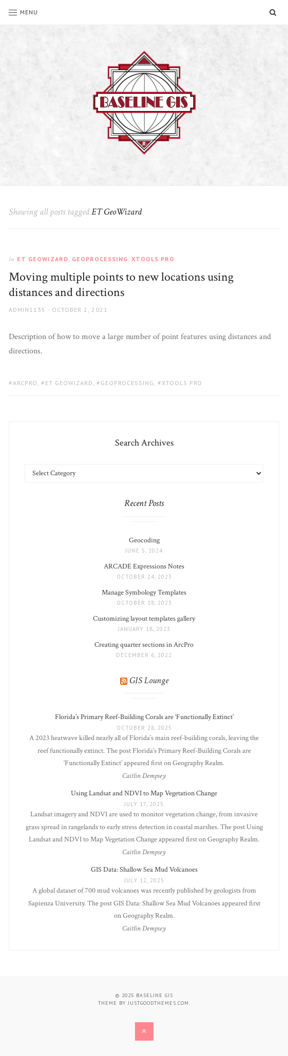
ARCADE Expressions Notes (144, 566)
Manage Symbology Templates (144, 592)
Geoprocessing (100, 259)
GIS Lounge (148, 680)
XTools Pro (153, 259)
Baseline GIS (154, 995)
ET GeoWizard (42, 259)
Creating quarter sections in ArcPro (144, 644)
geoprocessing (127, 383)
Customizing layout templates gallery (144, 618)
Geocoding (144, 540)
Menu (23, 12)
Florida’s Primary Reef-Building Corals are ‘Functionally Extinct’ (144, 717)
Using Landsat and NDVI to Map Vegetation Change (144, 793)
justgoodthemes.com (158, 1003)
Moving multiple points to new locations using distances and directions (121, 284)
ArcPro (25, 383)
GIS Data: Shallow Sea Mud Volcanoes (144, 869)
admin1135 (27, 309)
